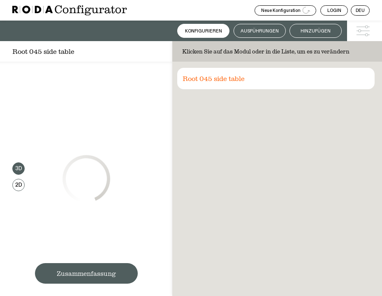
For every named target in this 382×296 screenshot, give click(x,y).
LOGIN (334, 10)
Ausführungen (260, 31)
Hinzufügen (316, 31)
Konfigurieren (203, 31)
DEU (360, 10)
